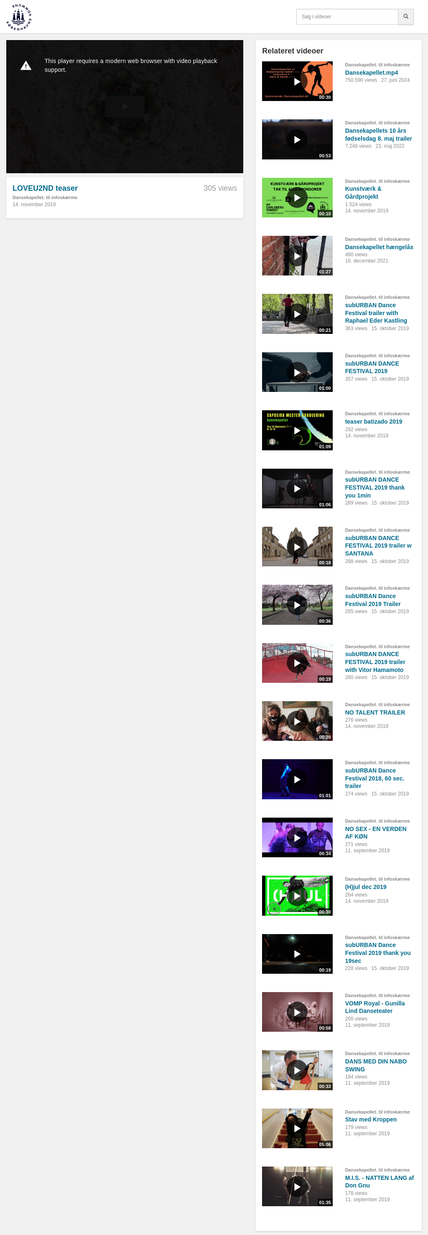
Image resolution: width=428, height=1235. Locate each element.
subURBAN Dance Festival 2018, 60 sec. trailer (375, 778)
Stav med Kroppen (371, 1119)
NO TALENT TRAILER (375, 712)
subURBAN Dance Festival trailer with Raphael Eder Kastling (376, 313)
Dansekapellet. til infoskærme (45, 197)
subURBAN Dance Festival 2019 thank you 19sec (378, 953)
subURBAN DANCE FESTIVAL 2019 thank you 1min (375, 487)
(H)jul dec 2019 (366, 887)
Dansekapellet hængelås (379, 247)
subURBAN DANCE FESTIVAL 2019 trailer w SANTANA (378, 546)
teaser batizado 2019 (374, 421)
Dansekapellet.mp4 (371, 72)
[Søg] (406, 17)
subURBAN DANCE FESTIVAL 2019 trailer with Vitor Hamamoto (375, 662)
